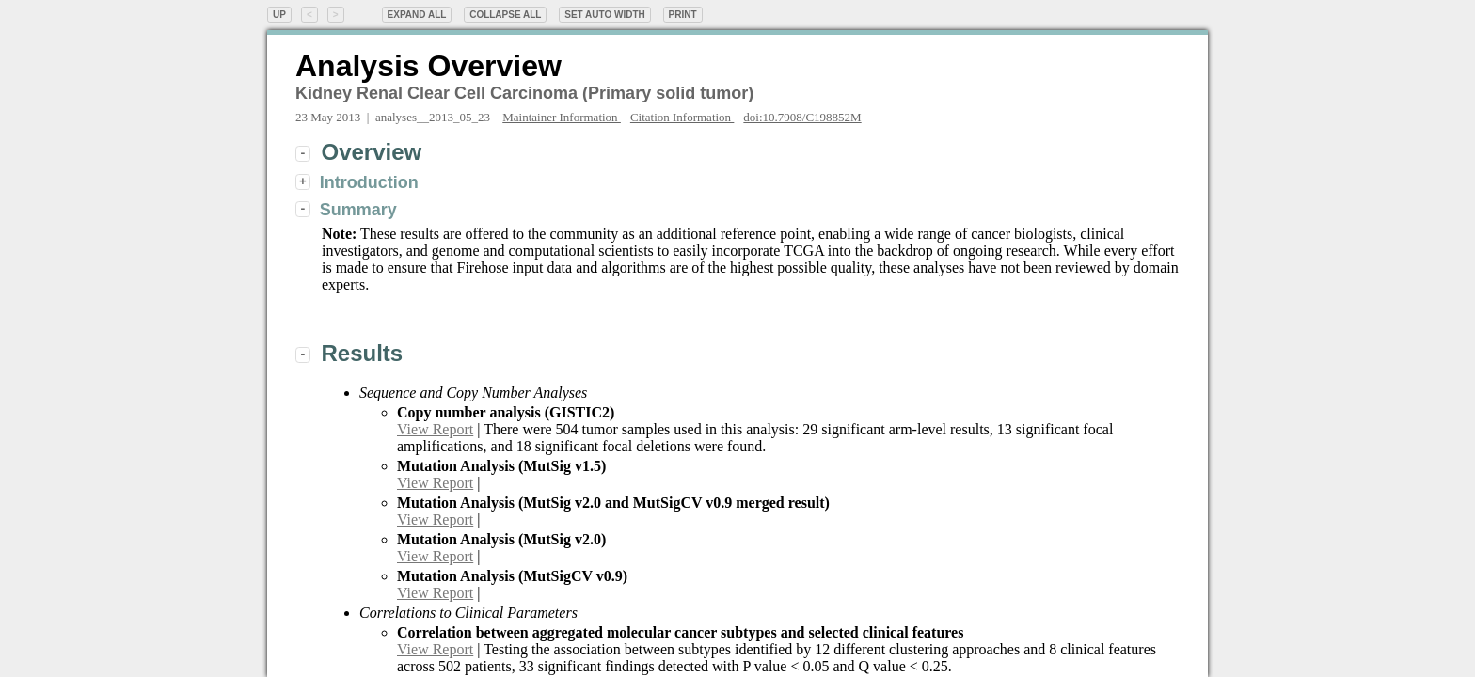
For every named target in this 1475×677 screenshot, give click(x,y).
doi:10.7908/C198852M (802, 117)
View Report (435, 429)
